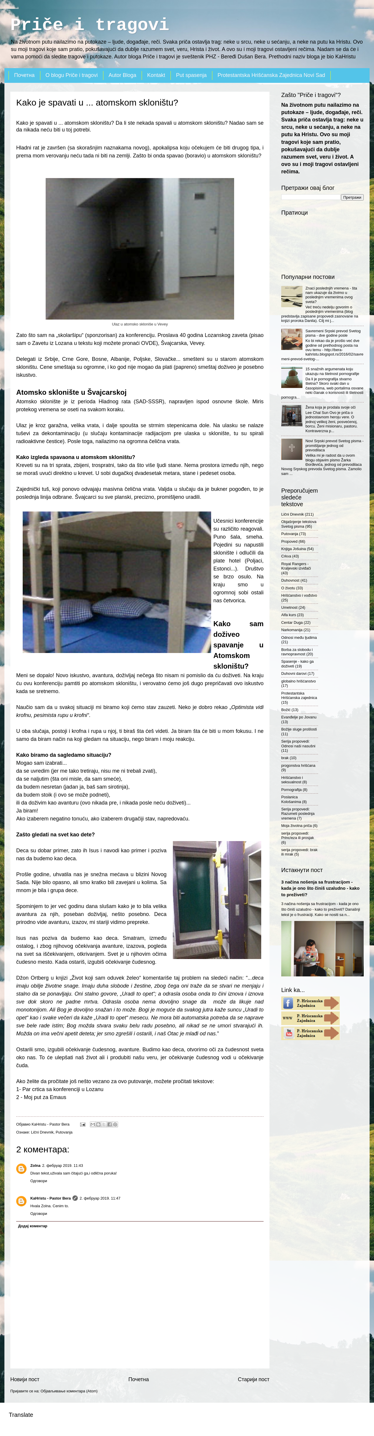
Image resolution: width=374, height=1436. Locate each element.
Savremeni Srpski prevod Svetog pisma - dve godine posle (333, 333)
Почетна (24, 75)
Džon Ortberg (32, 978)
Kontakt (156, 75)
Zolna (35, 1165)
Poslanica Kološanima (291, 799)
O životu (288, 588)
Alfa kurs (288, 615)
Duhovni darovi (294, 673)
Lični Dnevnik (42, 1132)
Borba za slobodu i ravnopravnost (297, 651)
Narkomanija (291, 630)
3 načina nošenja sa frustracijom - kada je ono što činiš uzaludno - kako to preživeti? (320, 888)
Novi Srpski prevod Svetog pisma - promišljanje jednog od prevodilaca (334, 445)
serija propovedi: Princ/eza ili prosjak (297, 835)
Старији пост (253, 1379)
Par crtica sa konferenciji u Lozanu (62, 1089)
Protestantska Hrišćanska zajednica (299, 695)
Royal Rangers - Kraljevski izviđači (296, 566)
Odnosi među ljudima (299, 637)
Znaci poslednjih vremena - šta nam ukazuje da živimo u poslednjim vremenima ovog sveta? (331, 295)
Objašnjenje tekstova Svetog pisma (299, 523)
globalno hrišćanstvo (298, 681)
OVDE (148, 343)
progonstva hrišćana (298, 765)
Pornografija (291, 789)
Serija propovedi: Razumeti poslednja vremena (298, 813)
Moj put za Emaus (45, 1097)
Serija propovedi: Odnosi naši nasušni (298, 743)
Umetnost (289, 607)
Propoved (289, 541)
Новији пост (24, 1379)
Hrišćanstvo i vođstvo (299, 595)
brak (285, 758)
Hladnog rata (115, 401)
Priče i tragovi (89, 25)
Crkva (286, 556)
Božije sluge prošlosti (299, 729)
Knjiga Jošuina (293, 549)
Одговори (38, 1181)
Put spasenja (191, 75)
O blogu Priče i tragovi (72, 75)
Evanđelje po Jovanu (299, 717)
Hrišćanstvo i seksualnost (292, 779)
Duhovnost (290, 580)
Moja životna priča (296, 825)
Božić (285, 710)
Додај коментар (32, 1226)
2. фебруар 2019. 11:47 (100, 1198)
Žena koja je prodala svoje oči (330, 407)
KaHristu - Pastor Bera (50, 1198)
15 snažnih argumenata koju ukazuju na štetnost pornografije (332, 371)
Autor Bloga (122, 75)
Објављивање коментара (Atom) (69, 1391)
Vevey (197, 343)
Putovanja (64, 1132)
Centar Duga (292, 622)
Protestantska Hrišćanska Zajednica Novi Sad (271, 75)
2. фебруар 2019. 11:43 (62, 1165)
